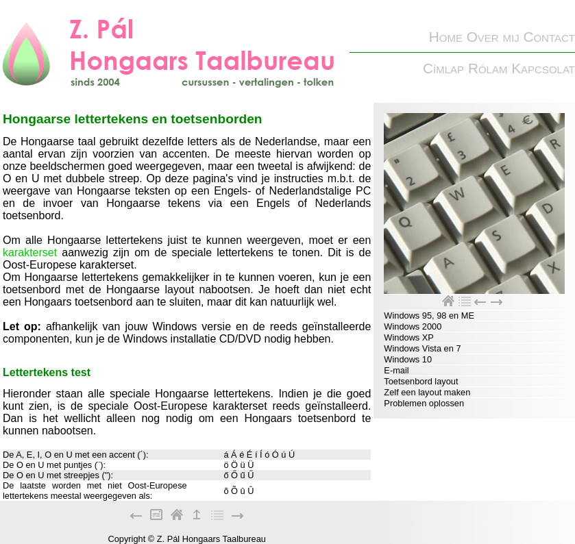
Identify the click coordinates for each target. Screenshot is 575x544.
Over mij (493, 37)
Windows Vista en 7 (422, 348)
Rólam (488, 68)
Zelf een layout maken (427, 392)
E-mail (396, 370)
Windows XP (409, 337)
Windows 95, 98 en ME (429, 315)
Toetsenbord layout (421, 381)
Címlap (443, 68)
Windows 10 (408, 359)
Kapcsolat (543, 68)
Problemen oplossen (424, 403)
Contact (549, 37)
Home (446, 37)
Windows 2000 (412, 326)
